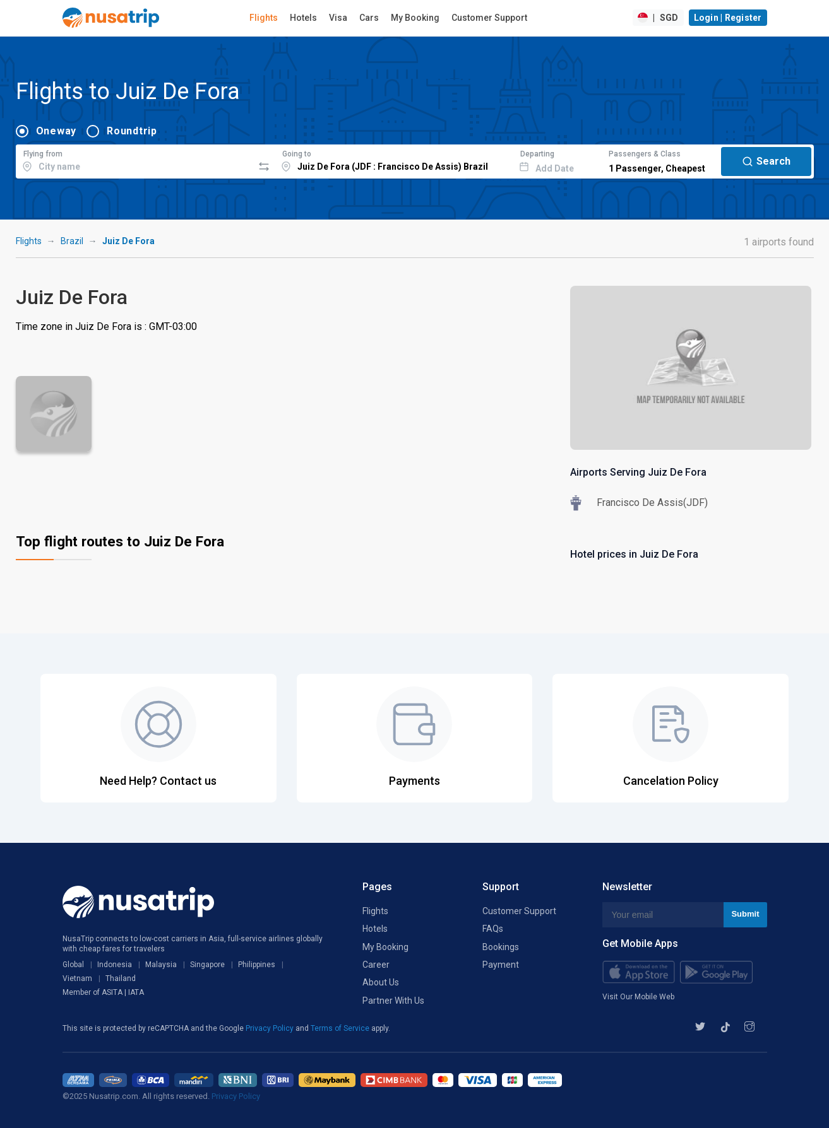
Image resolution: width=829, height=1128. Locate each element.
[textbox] (135, 159)
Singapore (207, 964)
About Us (380, 982)
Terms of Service (341, 1028)
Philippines (256, 964)
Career (376, 965)
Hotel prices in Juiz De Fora (634, 554)
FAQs (492, 929)
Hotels (303, 18)
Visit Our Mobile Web (638, 996)
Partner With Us (393, 1001)
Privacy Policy (270, 1028)
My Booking (415, 18)
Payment (500, 965)
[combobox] (135, 159)
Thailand (120, 978)
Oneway (56, 131)
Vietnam (77, 978)
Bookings (500, 947)
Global (73, 964)
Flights (263, 18)
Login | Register (728, 18)
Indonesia (114, 964)
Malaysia (161, 964)
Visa (338, 18)
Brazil (72, 241)
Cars (369, 18)
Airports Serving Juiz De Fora (638, 472)
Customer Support (489, 18)
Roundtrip (132, 131)
